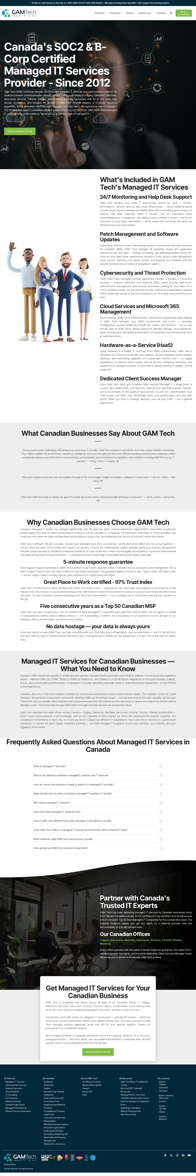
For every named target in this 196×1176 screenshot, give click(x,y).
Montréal (105, 943)
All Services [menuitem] (9, 1078)
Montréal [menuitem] (163, 1119)
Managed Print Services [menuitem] (16, 1108)
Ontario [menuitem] (162, 1106)
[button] (165, 1155)
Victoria (155, 940)
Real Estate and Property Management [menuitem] (55, 1139)
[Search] (171, 13)
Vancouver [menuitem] (164, 1098)
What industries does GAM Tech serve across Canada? (98, 839)
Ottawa (176, 940)
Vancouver (142, 940)
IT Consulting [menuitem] (11, 1095)
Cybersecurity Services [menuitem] (15, 1085)
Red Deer (129, 940)
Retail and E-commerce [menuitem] (54, 1144)
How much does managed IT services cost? (98, 811)
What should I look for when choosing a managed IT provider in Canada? (98, 793)
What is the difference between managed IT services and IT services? (98, 775)
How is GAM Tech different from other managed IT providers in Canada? (98, 820)
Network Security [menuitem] (13, 1101)
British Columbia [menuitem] (166, 1095)
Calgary (104, 940)
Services (100, 13)
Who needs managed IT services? (98, 802)
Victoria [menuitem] (162, 1101)
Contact (161, 13)
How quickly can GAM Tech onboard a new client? (98, 848)
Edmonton (117, 940)
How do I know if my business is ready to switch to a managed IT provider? (98, 784)
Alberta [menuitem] (162, 1082)
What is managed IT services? (98, 766)
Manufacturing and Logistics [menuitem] (56, 1124)
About (130, 13)
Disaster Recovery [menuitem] (13, 1088)
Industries (116, 13)
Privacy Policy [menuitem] (10, 1164)
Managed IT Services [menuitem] (14, 1082)
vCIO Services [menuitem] (11, 1098)
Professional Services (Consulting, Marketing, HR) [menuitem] (56, 1132)
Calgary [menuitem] (162, 1084)
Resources (145, 13)
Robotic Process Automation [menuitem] (18, 1111)
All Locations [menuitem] (164, 1078)
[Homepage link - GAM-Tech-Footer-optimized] (50, 1159)
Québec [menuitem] (162, 1116)
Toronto (166, 940)
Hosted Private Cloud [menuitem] (14, 1104)
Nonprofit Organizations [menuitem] (54, 1127)
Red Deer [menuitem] (163, 1091)
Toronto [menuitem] (162, 1108)
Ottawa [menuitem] (162, 1112)
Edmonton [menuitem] (163, 1087)
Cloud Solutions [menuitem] (12, 1091)
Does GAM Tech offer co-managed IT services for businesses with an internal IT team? (98, 830)
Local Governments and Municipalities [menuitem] (54, 1119)
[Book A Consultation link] (20, 131)
